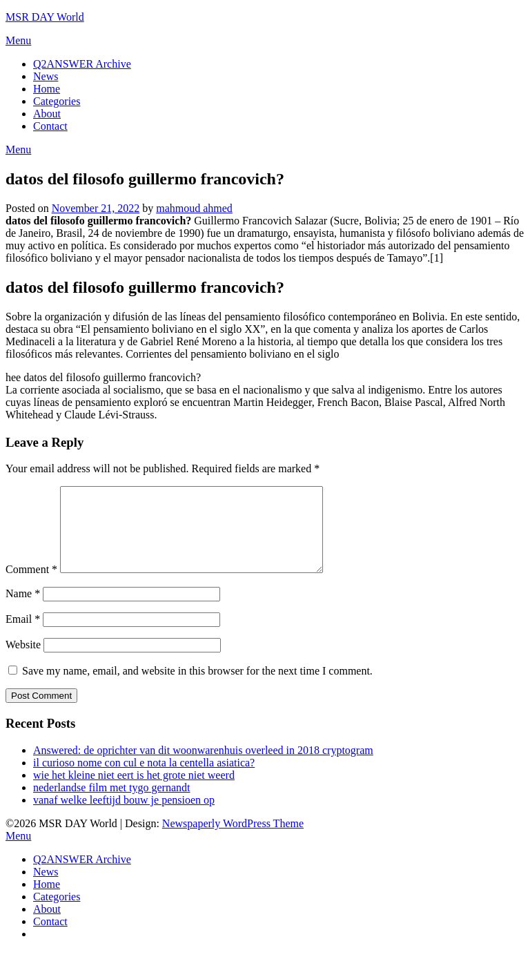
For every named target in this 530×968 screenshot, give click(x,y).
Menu (18, 40)
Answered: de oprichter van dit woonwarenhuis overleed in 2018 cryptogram (203, 767)
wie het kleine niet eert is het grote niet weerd (134, 791)
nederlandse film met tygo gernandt (111, 804)
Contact (50, 126)
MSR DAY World (45, 17)
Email (23, 635)
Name (23, 610)
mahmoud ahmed (194, 208)
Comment (31, 586)
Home (46, 89)
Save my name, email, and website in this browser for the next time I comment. (197, 687)
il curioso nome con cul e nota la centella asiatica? (144, 779)
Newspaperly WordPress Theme (233, 840)
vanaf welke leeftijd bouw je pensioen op (124, 816)
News (45, 76)
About (47, 113)
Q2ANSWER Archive (82, 64)
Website (23, 661)
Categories (56, 101)
